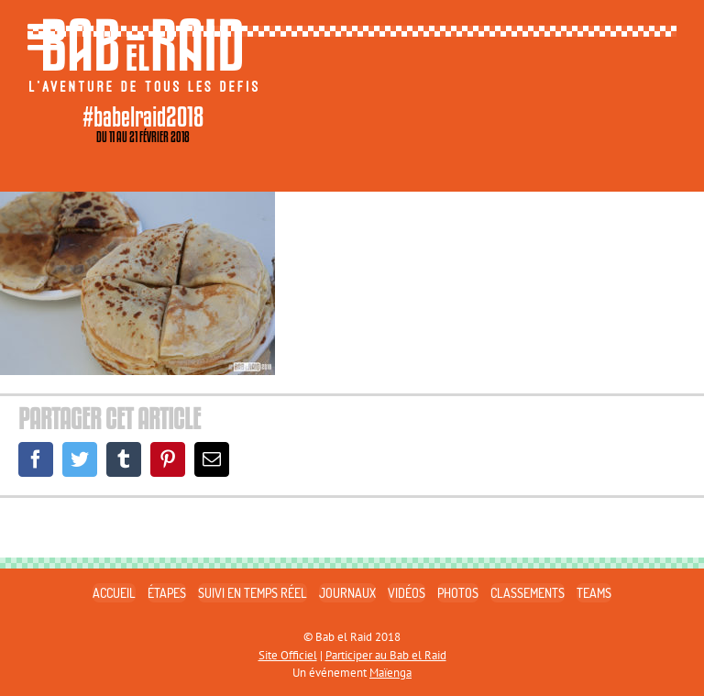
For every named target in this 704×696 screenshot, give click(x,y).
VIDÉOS (406, 593)
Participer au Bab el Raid (385, 655)
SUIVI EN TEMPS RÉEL (252, 593)
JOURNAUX (347, 593)
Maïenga (390, 672)
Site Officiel (287, 655)
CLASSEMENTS (527, 593)
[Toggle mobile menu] (46, 36)
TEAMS (594, 593)
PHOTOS (457, 593)
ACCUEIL (114, 593)
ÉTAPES (167, 593)
